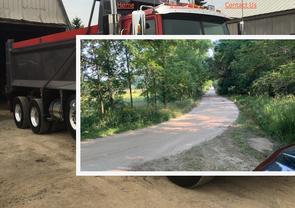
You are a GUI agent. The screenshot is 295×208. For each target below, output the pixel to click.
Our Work (183, 4)
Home (125, 4)
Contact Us (241, 4)
